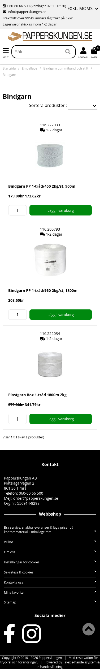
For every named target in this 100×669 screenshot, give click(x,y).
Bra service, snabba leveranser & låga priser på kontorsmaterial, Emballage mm (50, 529)
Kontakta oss (50, 582)
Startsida (9, 68)
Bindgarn (9, 74)
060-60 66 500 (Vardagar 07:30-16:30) (34, 5)
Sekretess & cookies (50, 572)
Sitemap (50, 602)
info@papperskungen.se (24, 11)
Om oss (50, 552)
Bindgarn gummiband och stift (65, 68)
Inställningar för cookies (50, 562)
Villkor (50, 542)
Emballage (29, 68)
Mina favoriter (50, 592)
